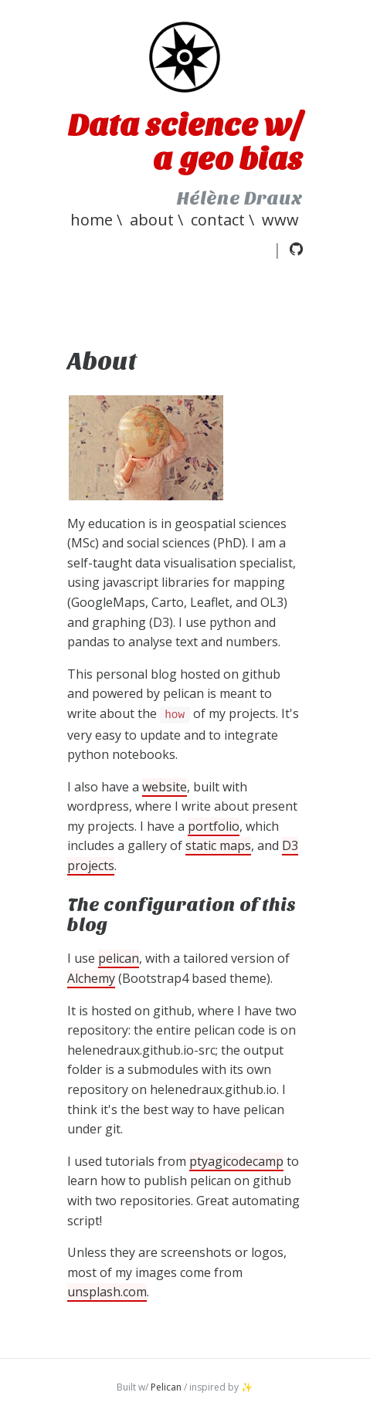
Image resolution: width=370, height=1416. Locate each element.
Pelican (166, 1387)
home (91, 219)
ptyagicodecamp (236, 1161)
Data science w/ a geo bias (185, 142)
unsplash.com (107, 1291)
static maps (218, 845)
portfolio (213, 826)
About (152, 219)
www (280, 219)
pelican (118, 958)
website (164, 786)
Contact (218, 219)
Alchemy (91, 978)
